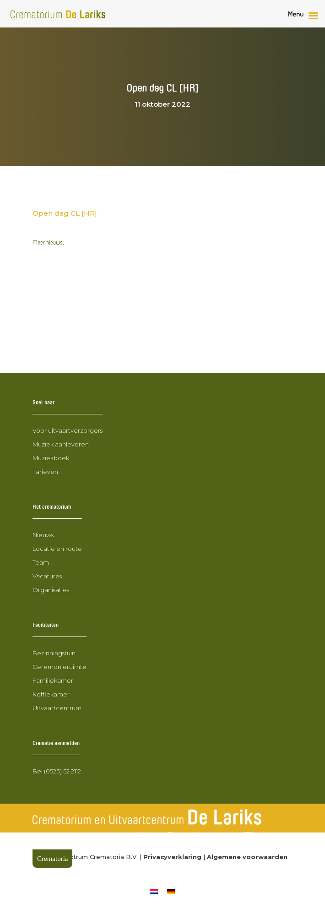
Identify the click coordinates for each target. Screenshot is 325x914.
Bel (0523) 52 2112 (56, 771)
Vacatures (47, 576)
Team (40, 562)
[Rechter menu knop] (305, 16)
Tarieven (45, 471)
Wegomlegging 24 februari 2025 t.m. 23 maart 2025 (125, 304)
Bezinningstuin (54, 653)
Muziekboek (50, 458)
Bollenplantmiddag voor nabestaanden (103, 339)
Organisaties (50, 589)
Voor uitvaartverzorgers (67, 430)
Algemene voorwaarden (247, 856)
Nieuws (43, 535)
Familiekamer (52, 680)
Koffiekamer (51, 694)
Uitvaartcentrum (56, 708)
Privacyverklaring (172, 856)
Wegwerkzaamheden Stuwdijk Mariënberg (109, 256)
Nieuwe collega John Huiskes (85, 322)
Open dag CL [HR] (64, 213)
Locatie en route (57, 548)
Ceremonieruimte (59, 666)
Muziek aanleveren (60, 444)
